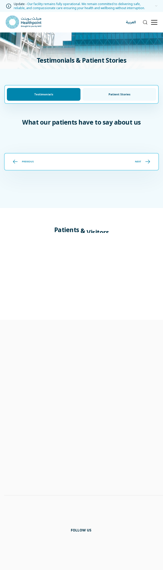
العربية (131, 22)
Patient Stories (119, 94)
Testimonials (43, 94)
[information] (155, 6)
